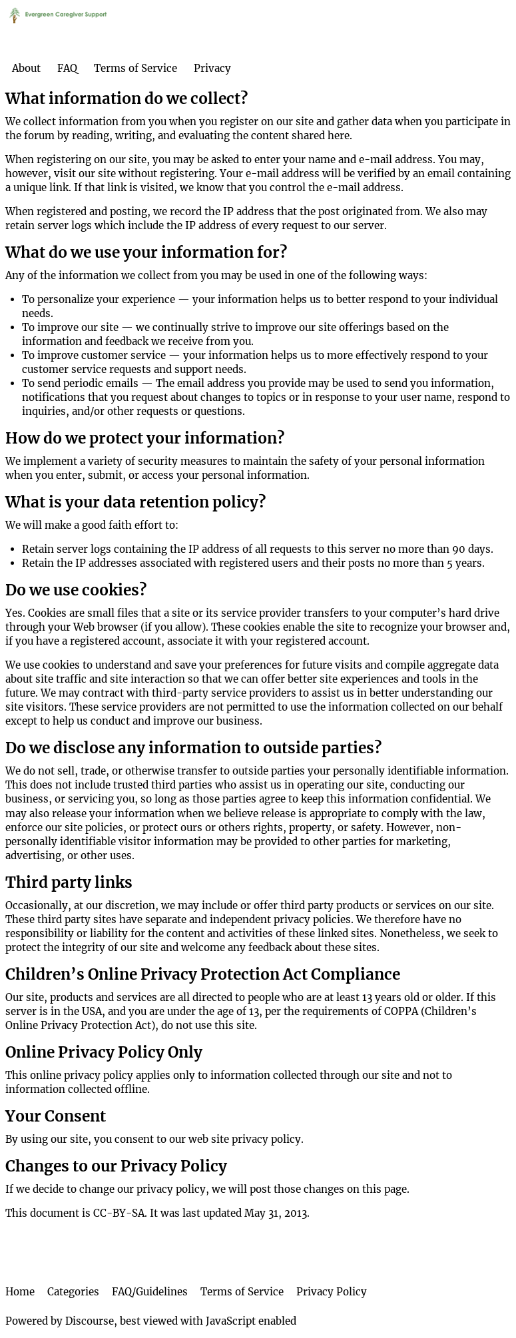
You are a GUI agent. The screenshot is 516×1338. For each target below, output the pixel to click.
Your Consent (55, 1116)
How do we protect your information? (144, 438)
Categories (73, 1291)
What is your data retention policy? (135, 502)
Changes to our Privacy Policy (116, 1166)
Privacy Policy (331, 1291)
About (26, 68)
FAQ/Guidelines (150, 1291)
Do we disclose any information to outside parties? (193, 748)
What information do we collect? (126, 98)
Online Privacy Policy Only (103, 1052)
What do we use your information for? (146, 252)
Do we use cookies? (75, 590)
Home (20, 1291)
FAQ (67, 68)
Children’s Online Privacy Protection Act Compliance (202, 974)
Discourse (89, 1321)
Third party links (68, 882)
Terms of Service (135, 68)
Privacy (212, 68)
